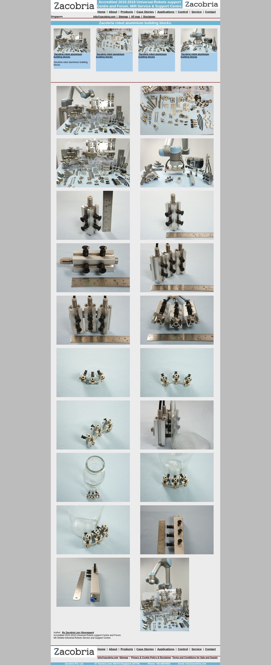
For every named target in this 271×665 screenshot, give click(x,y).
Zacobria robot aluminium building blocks (68, 55)
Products (127, 11)
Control (183, 11)
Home (101, 11)
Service (196, 11)
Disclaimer (149, 16)
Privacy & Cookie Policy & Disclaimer (151, 657)
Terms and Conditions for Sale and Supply (195, 657)
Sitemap (123, 16)
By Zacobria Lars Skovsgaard (78, 632)
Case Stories (145, 11)
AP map (135, 16)
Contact (210, 11)
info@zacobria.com (104, 16)
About (113, 11)
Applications (165, 11)
